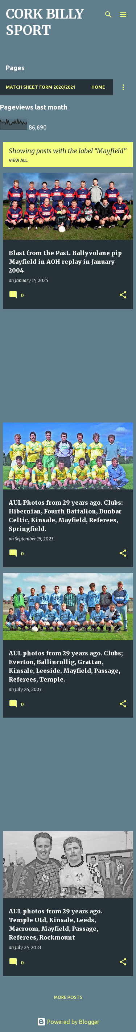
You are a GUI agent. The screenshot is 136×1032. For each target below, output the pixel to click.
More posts (68, 997)
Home (98, 87)
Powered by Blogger (68, 1022)
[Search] (108, 14)
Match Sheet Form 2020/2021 (40, 87)
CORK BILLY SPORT (45, 22)
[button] (123, 295)
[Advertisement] (68, 366)
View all (18, 160)
